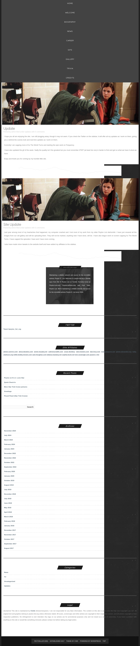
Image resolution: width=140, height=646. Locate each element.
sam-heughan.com (39, 355)
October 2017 (9, 539)
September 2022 (10, 467)
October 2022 (9, 462)
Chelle (32, 611)
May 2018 (7, 507)
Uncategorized (9, 581)
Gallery (70, 59)
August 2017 (9, 548)
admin (13, 132)
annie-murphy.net (40, 352)
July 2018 (7, 498)
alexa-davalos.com (26, 352)
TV (5, 577)
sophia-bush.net (68, 355)
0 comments (40, 132)
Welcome (70, 12)
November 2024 (10, 431)
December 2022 (10, 453)
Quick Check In (10, 382)
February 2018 (9, 521)
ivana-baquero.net (108, 352)
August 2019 (9, 485)
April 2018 (8, 512)
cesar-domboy (69, 352)
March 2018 (8, 516)
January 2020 (9, 476)
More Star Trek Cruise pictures (15, 387)
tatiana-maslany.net (54, 355)
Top (104, 641)
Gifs (70, 50)
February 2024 (9, 444)
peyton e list (94, 355)
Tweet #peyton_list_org (12, 329)
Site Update (12, 224)
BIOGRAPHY (70, 22)
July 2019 (7, 489)
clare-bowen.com (82, 352)
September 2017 (10, 544)
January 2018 (9, 525)
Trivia (70, 68)
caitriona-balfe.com (55, 352)
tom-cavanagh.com (82, 355)
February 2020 (9, 471)
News (70, 31)
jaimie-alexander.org (124, 352)
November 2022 (10, 458)
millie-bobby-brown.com (22, 355)
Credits (70, 78)
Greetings (7, 391)
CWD (76, 641)
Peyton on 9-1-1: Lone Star (14, 378)
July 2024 (7, 435)
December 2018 (10, 494)
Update (9, 128)
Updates (28, 132)
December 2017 (10, 530)
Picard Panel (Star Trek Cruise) (15, 396)
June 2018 (8, 503)
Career (70, 40)
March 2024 (8, 440)
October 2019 (9, 480)
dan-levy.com (95, 352)
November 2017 (10, 535)
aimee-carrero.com (10, 352)
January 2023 (9, 449)
